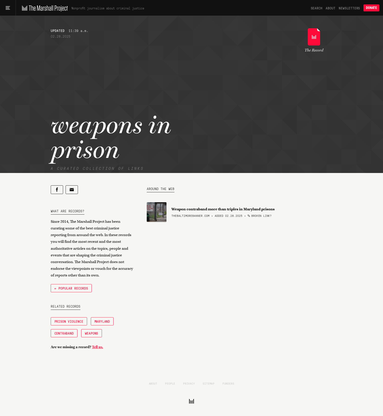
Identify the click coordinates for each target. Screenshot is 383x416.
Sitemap (209, 383)
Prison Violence (68, 321)
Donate (371, 8)
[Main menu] (8, 8)
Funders (228, 383)
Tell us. (97, 347)
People (170, 383)
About (330, 8)
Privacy (189, 383)
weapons (91, 333)
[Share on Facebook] (57, 189)
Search (316, 8)
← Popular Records (71, 288)
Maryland (102, 321)
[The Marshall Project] (44, 8)
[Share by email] (72, 189)
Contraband (64, 333)
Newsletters (349, 8)
